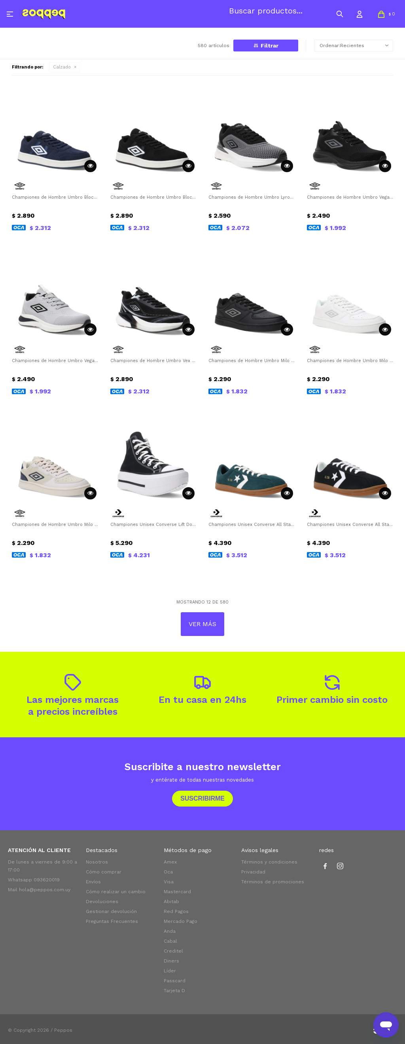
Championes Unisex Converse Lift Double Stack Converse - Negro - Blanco (153, 524)
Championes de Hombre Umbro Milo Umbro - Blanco (350, 360)
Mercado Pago (180, 921)
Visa (169, 882)
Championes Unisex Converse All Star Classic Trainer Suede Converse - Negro (350, 524)
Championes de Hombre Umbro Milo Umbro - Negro (251, 360)
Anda (170, 931)
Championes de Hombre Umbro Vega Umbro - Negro (350, 197)
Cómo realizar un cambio (116, 891)
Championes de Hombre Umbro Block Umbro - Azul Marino (55, 197)
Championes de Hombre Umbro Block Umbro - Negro (153, 197)
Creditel (173, 951)
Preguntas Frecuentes (112, 921)
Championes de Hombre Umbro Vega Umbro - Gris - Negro (55, 360)
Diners (171, 961)
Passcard (174, 980)
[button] (340, 14)
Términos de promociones (272, 882)
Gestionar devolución (111, 911)
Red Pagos (176, 911)
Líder (170, 971)
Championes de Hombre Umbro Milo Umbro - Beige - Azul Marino (55, 524)
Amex (170, 862)
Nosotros (97, 862)
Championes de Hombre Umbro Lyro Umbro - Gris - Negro (251, 197)
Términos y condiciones (269, 862)
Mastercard (177, 891)
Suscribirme (202, 798)
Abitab (171, 901)
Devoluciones (102, 901)
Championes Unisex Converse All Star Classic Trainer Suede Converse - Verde (251, 524)
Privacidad (253, 872)
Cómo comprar (103, 872)
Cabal (170, 941)
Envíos (93, 882)
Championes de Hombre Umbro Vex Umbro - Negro (153, 360)
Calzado (62, 67)
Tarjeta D (174, 990)
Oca (168, 872)
